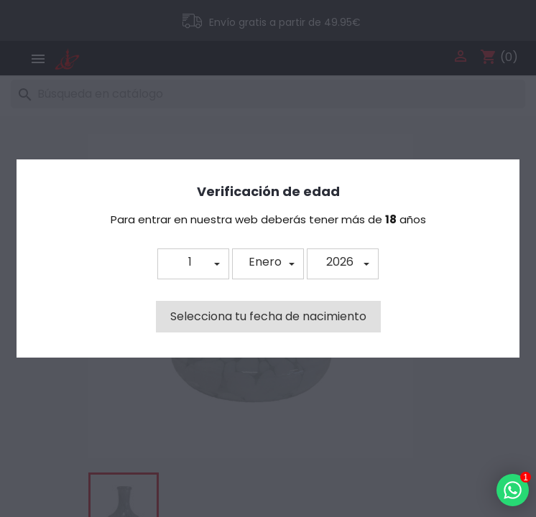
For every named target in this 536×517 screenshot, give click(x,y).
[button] (193, 263)
